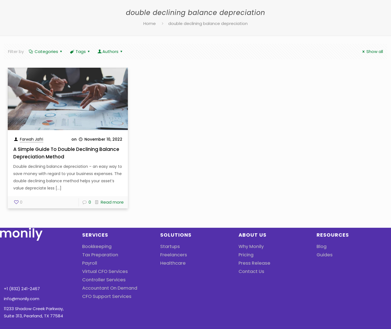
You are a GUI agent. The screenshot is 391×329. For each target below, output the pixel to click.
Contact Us (250, 271)
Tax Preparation (98, 255)
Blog (321, 246)
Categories (46, 51)
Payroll (88, 263)
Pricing (245, 255)
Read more (112, 202)
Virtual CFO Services (102, 271)
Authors (110, 51)
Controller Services (101, 280)
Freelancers (172, 255)
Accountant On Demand (107, 288)
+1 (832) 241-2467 (22, 257)
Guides (324, 255)
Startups (169, 246)
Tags (80, 51)
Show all (372, 51)
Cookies (317, 317)
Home (149, 23)
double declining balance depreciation (208, 23)
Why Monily (250, 246)
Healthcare (171, 263)
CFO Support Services (104, 296)
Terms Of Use (350, 317)
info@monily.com (21, 267)
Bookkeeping (95, 246)
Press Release (253, 263)
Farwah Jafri (31, 139)
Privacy (290, 317)
